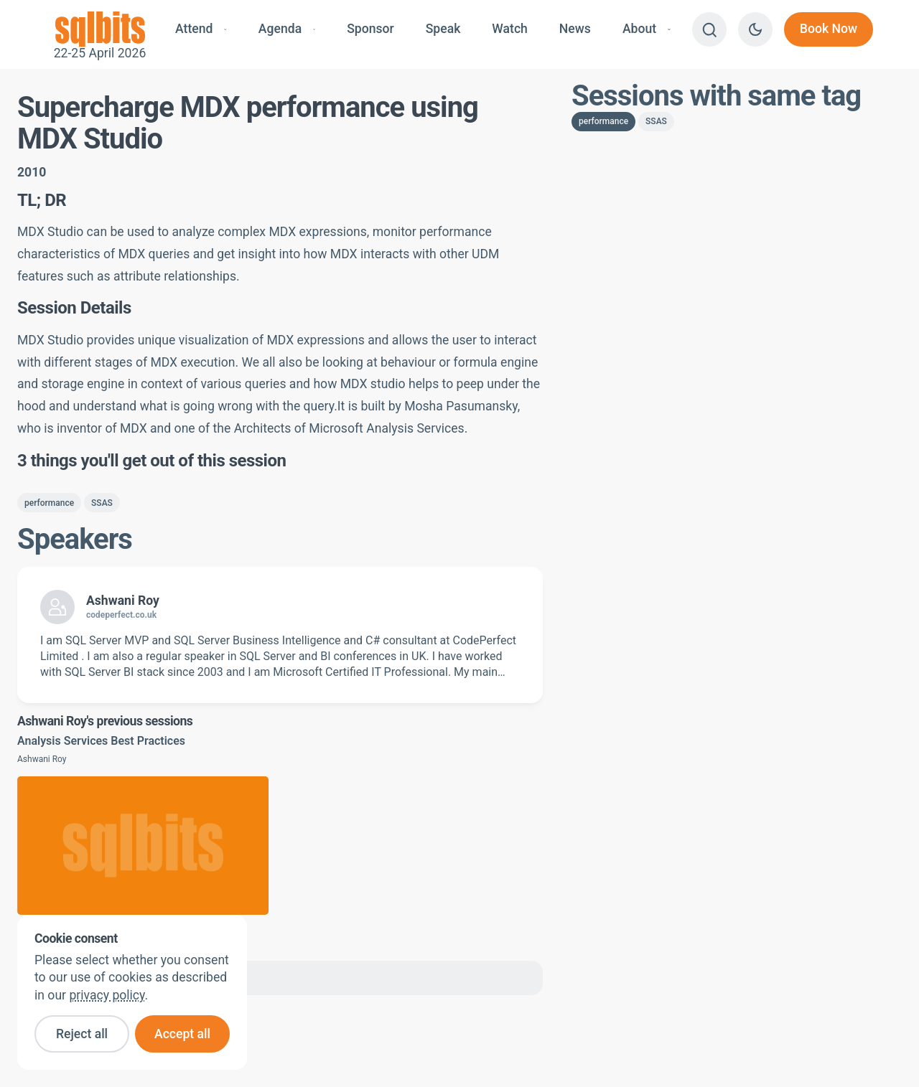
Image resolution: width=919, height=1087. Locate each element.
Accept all (182, 1034)
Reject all (82, 1034)
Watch (510, 29)
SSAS (102, 503)
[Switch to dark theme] (755, 29)
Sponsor (370, 29)
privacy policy (106, 995)
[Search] (709, 29)
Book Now (828, 29)
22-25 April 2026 (100, 29)
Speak (443, 29)
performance (49, 503)
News (575, 29)
